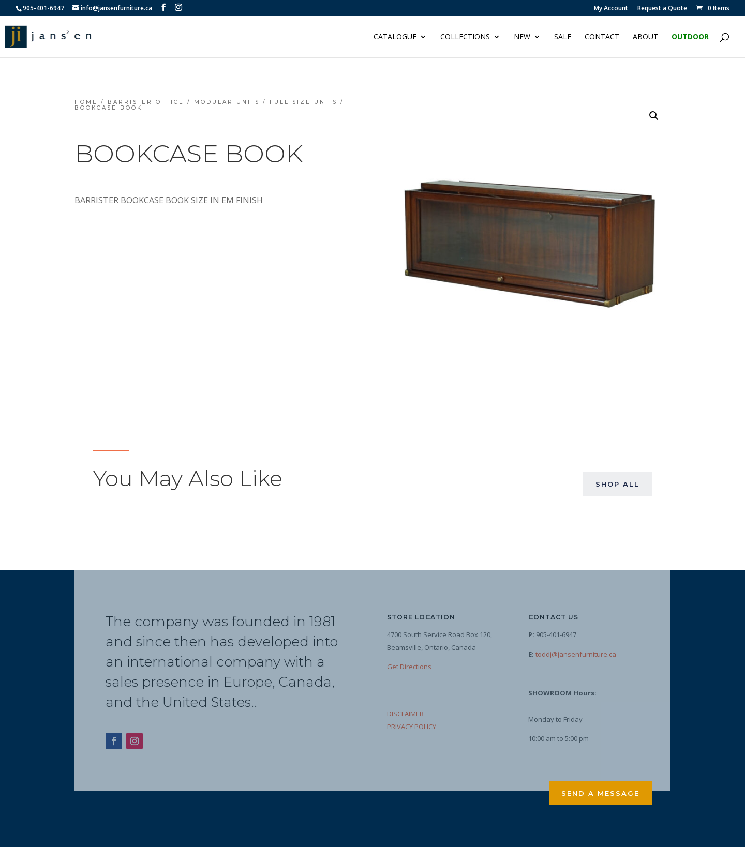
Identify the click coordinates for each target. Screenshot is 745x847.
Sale (562, 37)
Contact (602, 37)
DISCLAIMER (405, 713)
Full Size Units (303, 102)
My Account (611, 8)
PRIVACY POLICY (411, 726)
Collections (465, 37)
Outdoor (690, 37)
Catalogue (395, 37)
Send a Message (600, 793)
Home (86, 102)
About (645, 37)
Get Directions (409, 666)
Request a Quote (662, 8)
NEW (522, 37)
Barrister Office (146, 102)
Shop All (617, 484)
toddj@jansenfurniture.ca (575, 654)
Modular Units (227, 102)
